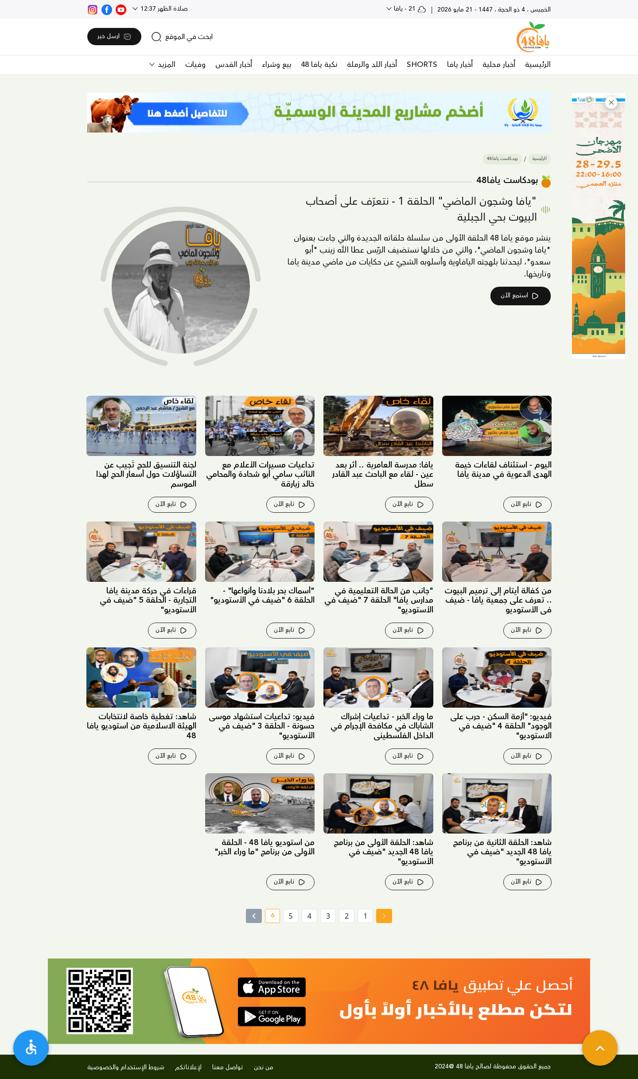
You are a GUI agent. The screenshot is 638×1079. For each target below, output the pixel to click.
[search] (181, 37)
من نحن (263, 1067)
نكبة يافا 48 (319, 64)
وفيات (195, 64)
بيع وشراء (276, 64)
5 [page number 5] (291, 916)
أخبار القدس (233, 64)
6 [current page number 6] (269, 917)
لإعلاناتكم (188, 1067)
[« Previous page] (384, 916)
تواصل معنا (227, 1067)
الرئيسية (538, 64)
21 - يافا (409, 9)
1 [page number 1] (365, 916)
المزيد (165, 64)
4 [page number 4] (309, 916)
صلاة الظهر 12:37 (163, 9)
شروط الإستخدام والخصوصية (125, 1067)
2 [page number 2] (347, 916)
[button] (611, 103)
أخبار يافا (460, 64)
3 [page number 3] (328, 916)
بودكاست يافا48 (502, 159)
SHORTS (422, 64)
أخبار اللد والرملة (372, 64)
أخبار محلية (498, 64)
